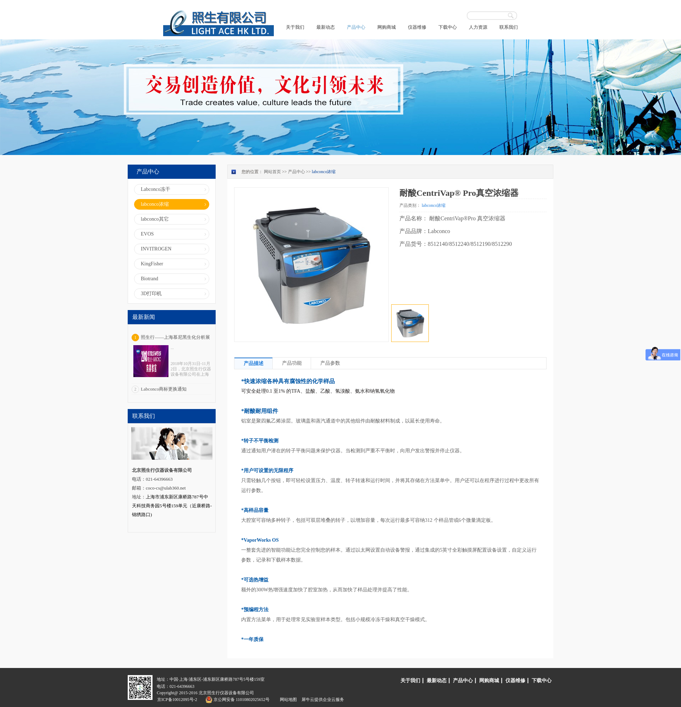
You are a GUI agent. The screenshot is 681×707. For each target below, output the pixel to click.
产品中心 (296, 171)
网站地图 (287, 699)
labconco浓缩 (324, 171)
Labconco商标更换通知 (164, 389)
